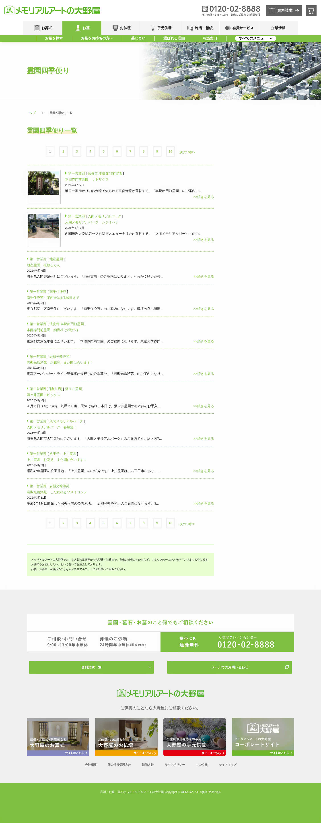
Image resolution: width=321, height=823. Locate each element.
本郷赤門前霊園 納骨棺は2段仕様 (53, 330)
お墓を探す (54, 38)
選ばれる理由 (174, 38)
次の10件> (187, 152)
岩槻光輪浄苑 (59, 356)
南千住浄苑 (57, 291)
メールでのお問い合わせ (229, 667)
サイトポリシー (175, 764)
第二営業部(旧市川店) (46, 389)
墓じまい (138, 38)
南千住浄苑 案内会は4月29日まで (53, 297)
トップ (31, 113)
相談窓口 (210, 38)
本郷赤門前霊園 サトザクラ (87, 179)
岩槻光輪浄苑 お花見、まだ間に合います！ (60, 362)
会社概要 (91, 764)
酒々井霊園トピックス (43, 395)
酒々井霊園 (73, 389)
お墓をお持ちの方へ (97, 38)
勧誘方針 (148, 764)
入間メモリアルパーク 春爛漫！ (52, 427)
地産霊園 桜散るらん (43, 265)
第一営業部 (76, 173)
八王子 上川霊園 (62, 454)
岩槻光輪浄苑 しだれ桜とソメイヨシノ (57, 492)
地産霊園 (56, 259)
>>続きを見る (203, 197)
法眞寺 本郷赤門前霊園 (105, 173)
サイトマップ (227, 764)
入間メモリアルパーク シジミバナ (92, 222)
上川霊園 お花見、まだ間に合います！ (57, 460)
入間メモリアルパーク (104, 216)
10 (170, 151)
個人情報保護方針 (119, 764)
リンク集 (202, 764)
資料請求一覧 (91, 667)
